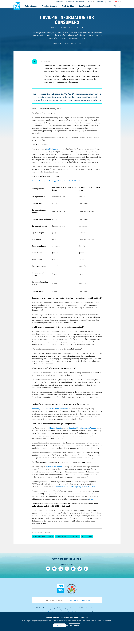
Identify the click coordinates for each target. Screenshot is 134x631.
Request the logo (80, 1)
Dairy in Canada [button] (31, 6)
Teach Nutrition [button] (68, 6)
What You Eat (86, 600)
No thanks (74, 625)
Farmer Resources (70, 1)
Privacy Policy (90, 621)
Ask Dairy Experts (59, 1)
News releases (99, 1)
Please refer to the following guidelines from (50, 181)
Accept (59, 625)
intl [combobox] (118, 1)
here (91, 499)
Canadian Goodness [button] (49, 6)
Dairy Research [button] (84, 6)
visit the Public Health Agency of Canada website (76, 487)
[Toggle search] (120, 6)
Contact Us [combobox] (89, 1)
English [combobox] (109, 1)
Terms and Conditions (104, 621)
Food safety (87, 536)
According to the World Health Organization (50, 409)
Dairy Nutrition (73, 600)
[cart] (115, 6)
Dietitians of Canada (54, 466)
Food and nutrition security (67, 536)
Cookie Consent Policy (78, 621)
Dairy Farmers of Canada (16, 5)
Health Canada (52, 149)
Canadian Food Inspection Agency (82, 428)
